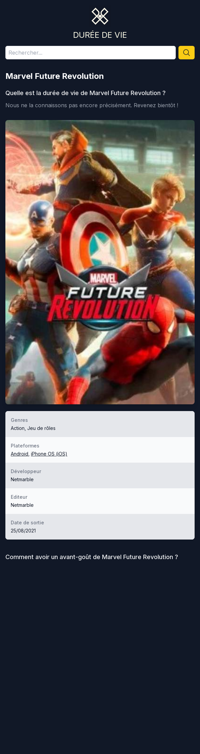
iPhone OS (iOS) (49, 454)
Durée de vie (100, 35)
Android (19, 454)
